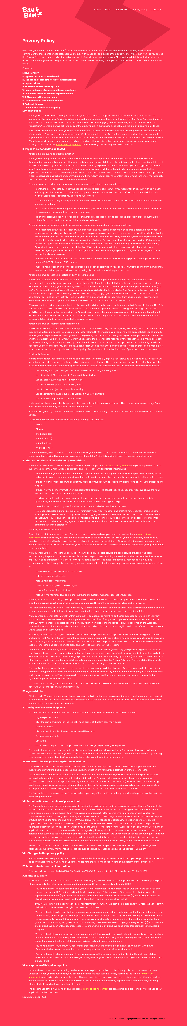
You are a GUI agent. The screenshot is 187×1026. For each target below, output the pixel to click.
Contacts (156, 9)
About (108, 9)
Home (97, 9)
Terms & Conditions (116, 1019)
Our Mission (121, 9)
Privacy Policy (139, 9)
